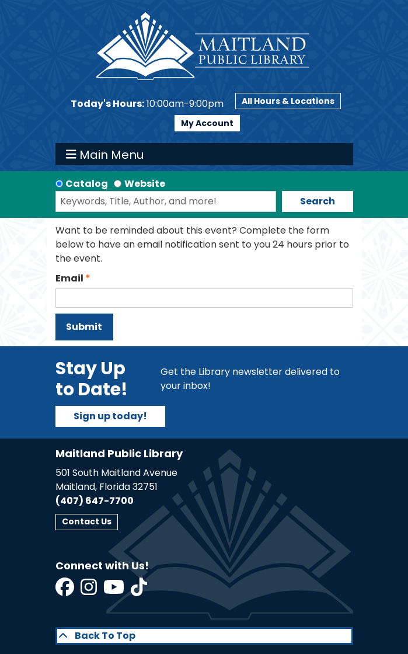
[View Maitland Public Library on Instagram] (90, 590)
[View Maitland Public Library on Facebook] (65, 590)
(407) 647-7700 (94, 500)
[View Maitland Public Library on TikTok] (139, 590)
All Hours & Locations (288, 101)
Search (317, 201)
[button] (147, 104)
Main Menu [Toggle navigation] (105, 154)
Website (144, 183)
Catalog (86, 183)
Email (69, 278)
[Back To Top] (204, 636)
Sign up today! (110, 416)
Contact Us (86, 521)
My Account (207, 123)
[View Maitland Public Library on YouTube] (114, 590)
